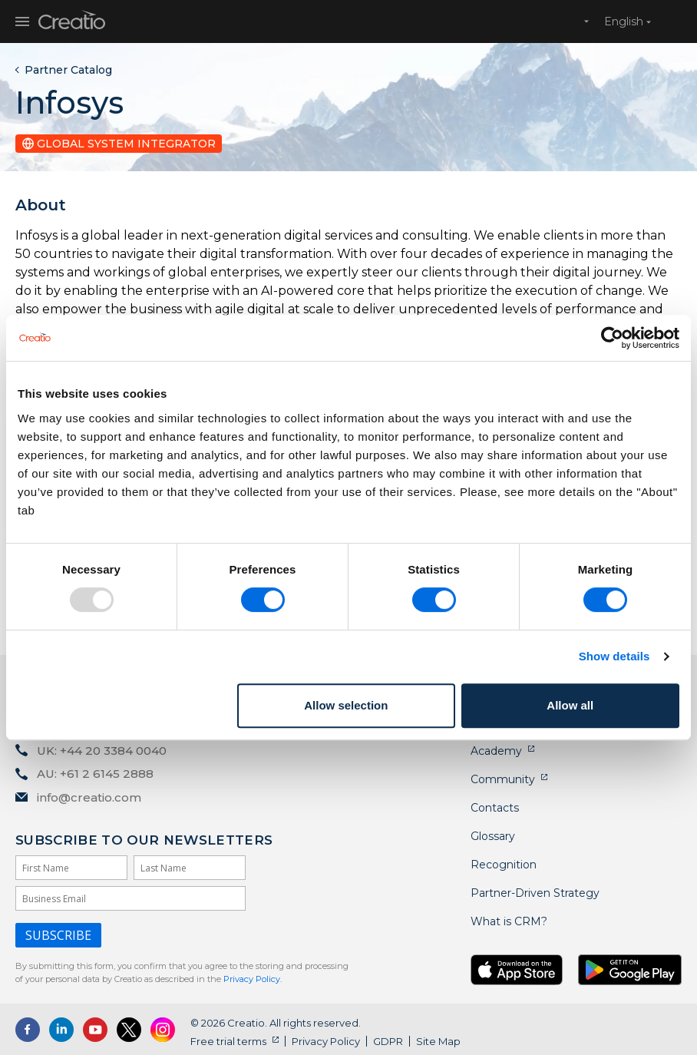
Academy (496, 751)
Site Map (438, 1041)
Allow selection (346, 705)
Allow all (570, 705)
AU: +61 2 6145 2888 (95, 773)
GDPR (388, 1041)
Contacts (495, 808)
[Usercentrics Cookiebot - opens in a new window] (612, 337)
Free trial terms (228, 1041)
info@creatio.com (89, 797)
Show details (614, 656)
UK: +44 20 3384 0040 (102, 750)
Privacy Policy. (252, 979)
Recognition (504, 864)
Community (503, 779)
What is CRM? (509, 921)
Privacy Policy (326, 1041)
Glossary (493, 836)
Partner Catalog (68, 70)
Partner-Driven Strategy (535, 893)
